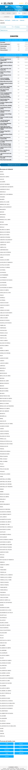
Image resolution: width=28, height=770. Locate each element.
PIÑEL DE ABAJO (3, 459)
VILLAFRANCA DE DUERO (5, 663)
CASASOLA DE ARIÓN (4, 259)
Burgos (21, 743)
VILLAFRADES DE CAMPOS (5, 660)
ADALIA (1, 171)
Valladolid (21, 753)
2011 (25, 13)
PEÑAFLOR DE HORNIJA (5, 451)
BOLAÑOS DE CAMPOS (5, 229)
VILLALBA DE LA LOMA (5, 680)
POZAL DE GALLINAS (4, 469)
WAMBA (1, 731)
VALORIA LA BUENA (4, 622)
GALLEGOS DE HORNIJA (5, 343)
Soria (7, 753)
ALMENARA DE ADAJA (4, 189)
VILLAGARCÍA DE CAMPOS (5, 670)
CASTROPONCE (3, 285)
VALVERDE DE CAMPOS (5, 625)
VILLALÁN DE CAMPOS (5, 675)
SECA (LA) (2, 554)
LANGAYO (2, 360)
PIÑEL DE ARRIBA (3, 461)
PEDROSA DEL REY (4, 446)
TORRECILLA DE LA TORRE (5, 579)
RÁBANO (2, 489)
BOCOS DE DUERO (4, 224)
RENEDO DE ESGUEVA (4, 494)
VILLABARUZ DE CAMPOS (5, 647)
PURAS (1, 476)
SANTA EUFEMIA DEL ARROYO (6, 539)
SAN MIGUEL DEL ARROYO (5, 521)
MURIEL (1, 418)
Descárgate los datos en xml (14, 164)
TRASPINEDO (3, 592)
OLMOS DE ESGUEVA (4, 431)
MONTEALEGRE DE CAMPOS (6, 398)
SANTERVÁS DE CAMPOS (5, 542)
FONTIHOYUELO (3, 330)
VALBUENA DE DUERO (4, 607)
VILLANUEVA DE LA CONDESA (6, 700)
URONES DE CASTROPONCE (6, 602)
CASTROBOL (2, 270)
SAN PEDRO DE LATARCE (5, 529)
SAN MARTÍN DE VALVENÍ (5, 519)
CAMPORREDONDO (4, 249)
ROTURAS (2, 501)
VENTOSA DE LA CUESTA (5, 640)
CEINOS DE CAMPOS (4, 290)
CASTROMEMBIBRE (4, 275)
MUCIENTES (2, 413)
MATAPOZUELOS (3, 373)
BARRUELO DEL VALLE (4, 204)
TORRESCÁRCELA (4, 590)
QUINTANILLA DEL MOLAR (5, 481)
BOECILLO (2, 227)
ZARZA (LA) (2, 736)
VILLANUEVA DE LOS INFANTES (6, 705)
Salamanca (6, 750)
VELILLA (2, 635)
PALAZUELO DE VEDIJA (5, 436)
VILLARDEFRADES (4, 710)
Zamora (7, 756)
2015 (19, 13)
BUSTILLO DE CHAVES (4, 234)
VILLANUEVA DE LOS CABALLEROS (7, 703)
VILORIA (1, 728)
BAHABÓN (2, 199)
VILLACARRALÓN (3, 653)
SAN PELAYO (3, 532)
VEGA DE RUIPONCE (4, 627)
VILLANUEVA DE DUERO (5, 698)
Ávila (7, 743)
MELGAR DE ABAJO (4, 388)
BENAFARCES (3, 209)
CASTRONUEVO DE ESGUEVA (6, 280)
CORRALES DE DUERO (4, 310)
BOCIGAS (2, 222)
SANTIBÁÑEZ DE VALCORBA (6, 544)
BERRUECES (2, 217)
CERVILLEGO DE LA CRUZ (5, 292)
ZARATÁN (2, 733)
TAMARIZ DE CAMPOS (4, 564)
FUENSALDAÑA (3, 335)
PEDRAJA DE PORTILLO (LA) (6, 441)
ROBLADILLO (3, 499)
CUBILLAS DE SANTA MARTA (6, 312)
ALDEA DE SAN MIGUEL (5, 184)
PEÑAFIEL (2, 448)
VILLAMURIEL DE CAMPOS (5, 690)
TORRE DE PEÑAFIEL (4, 584)
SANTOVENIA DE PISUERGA (6, 547)
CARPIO (1, 257)
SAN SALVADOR (3, 537)
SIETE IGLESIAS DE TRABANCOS (7, 559)
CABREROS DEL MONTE (5, 242)
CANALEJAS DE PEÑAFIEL (5, 252)
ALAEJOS (2, 179)
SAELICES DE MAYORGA (5, 509)
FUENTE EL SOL (3, 338)
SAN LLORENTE (3, 516)
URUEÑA (2, 605)
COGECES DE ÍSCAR (4, 302)
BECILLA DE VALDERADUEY (6, 207)
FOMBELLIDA (3, 325)
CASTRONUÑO (3, 282)
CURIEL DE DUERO (4, 317)
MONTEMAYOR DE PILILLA (5, 401)
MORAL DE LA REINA (4, 403)
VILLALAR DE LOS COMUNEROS (6, 678)
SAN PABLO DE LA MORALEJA (6, 527)
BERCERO (2, 212)
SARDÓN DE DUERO (4, 552)
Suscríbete (21, 3)
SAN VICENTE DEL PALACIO (6, 549)
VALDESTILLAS (3, 615)
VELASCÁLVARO (3, 632)
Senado (21, 16)
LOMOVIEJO (2, 365)
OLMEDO (2, 428)
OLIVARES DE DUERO (4, 426)
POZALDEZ (2, 471)
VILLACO (2, 658)
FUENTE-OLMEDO (4, 340)
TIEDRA (1, 567)
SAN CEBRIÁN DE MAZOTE (5, 514)
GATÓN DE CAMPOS (4, 345)
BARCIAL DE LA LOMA (4, 202)
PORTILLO (2, 466)
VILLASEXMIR (3, 715)
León (7, 746)
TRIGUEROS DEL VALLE (5, 595)
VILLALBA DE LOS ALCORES (6, 683)
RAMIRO (1, 491)
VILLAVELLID (2, 721)
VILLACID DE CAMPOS (4, 655)
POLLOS (2, 464)
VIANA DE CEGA (3, 642)
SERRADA (2, 557)
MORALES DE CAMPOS (5, 408)
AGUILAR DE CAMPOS (4, 176)
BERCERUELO (3, 214)
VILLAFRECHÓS (3, 665)
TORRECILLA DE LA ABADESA (6, 574)
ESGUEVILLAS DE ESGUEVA (5, 322)
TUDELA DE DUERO (4, 597)
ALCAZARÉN (2, 181)
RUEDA (1, 506)
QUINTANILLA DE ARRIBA (5, 479)
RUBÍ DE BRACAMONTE (5, 504)
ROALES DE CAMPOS (4, 496)
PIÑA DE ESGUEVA (4, 456)
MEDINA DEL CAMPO (4, 380)
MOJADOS (2, 393)
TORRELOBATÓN (3, 587)
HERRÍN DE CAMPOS (4, 350)
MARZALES (2, 370)
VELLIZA (2, 637)
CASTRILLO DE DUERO (5, 265)
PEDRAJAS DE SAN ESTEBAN (6, 443)
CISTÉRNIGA (2, 300)
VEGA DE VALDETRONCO (5, 630)
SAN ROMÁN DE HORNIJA (5, 534)
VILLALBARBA (3, 685)
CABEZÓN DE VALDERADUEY (6, 239)
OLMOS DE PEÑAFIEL (4, 433)
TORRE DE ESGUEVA (4, 582)
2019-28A (8, 13)
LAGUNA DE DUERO (4, 358)
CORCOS (2, 307)
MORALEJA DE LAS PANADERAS (7, 406)
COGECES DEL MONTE (4, 305)
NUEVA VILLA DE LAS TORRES (6, 423)
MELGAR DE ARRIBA (4, 390)
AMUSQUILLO (3, 191)
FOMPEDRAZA (3, 327)
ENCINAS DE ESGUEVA (4, 320)
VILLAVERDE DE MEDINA (5, 723)
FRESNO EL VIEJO (4, 333)
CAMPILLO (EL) (3, 247)
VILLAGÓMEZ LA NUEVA (5, 673)
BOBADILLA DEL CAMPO (5, 219)
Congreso (6, 16)
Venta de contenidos (11, 768)
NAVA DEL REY (3, 421)
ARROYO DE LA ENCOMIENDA (6, 194)
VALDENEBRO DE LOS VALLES (6, 612)
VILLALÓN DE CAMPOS (5, 688)
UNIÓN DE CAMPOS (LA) (5, 600)
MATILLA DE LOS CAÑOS (5, 375)
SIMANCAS (2, 562)
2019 (3, 13)
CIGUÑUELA (2, 297)
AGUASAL (2, 174)
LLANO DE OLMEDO (4, 363)
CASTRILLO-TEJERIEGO (5, 267)
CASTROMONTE (3, 277)
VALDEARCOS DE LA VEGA (5, 610)
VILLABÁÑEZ (2, 645)
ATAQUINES (2, 196)
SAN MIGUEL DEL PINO (5, 524)
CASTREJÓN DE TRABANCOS (6, 262)
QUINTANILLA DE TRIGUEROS (6, 486)
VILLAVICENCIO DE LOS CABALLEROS (8, 726)
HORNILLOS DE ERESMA (5, 353)
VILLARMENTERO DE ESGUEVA (6, 713)
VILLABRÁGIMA (3, 650)
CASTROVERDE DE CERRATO (6, 287)
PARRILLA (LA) (3, 438)
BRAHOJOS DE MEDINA (5, 232)
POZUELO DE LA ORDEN (5, 474)
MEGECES (2, 385)
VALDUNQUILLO (3, 617)
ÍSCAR (1, 355)
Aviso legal (22, 768)
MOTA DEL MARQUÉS (4, 411)
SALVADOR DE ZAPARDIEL (5, 511)
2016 (14, 13)
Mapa (25, 10)
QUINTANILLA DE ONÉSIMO (6, 484)
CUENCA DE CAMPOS (4, 315)
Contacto (4, 768)
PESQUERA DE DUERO (4, 453)
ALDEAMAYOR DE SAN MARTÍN (6, 186)
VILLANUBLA (2, 695)
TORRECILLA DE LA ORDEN (6, 577)
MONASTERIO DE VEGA (5, 396)
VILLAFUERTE (3, 668)
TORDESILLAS (3, 572)
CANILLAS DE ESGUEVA (5, 254)
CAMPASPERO (3, 244)
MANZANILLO (3, 368)
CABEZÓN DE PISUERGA (5, 237)
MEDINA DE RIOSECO (4, 383)
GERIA (1, 348)
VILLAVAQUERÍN (3, 718)
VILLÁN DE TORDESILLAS (5, 693)
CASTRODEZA (3, 272)
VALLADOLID (3, 620)
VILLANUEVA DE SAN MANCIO (6, 708)
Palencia (21, 746)
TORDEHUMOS (3, 569)
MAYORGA (2, 378)
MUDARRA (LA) (3, 416)
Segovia (21, 750)
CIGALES (2, 295)
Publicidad (17, 768)
